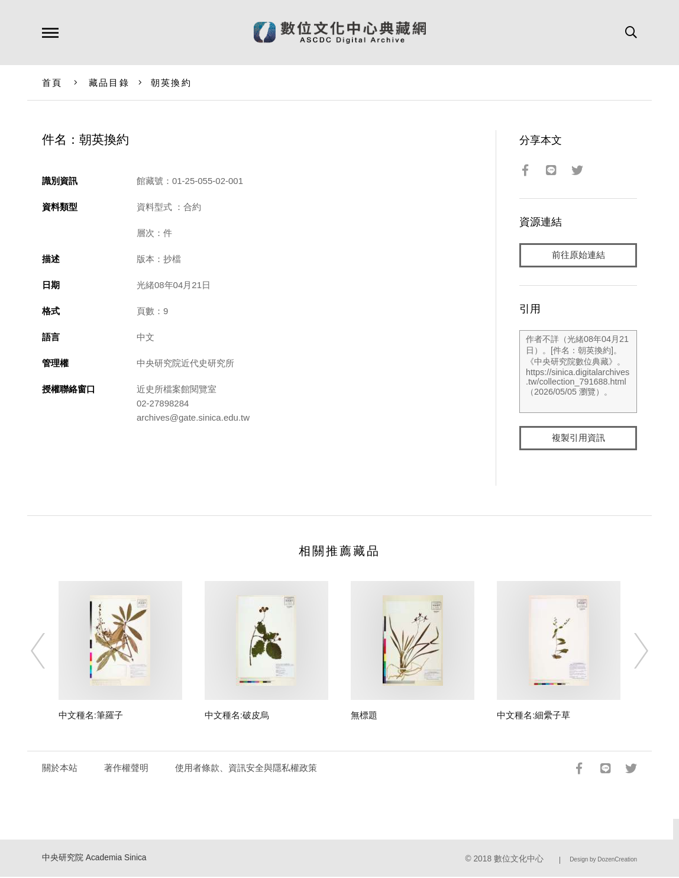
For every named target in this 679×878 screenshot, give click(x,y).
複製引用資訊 (578, 439)
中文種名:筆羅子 (91, 716)
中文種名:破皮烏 (237, 716)
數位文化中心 (519, 859)
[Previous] (48, 652)
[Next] (630, 652)
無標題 (364, 716)
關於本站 (59, 769)
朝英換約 (171, 83)
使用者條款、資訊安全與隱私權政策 (246, 769)
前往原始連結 (578, 255)
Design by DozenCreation (603, 860)
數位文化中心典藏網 (340, 32)
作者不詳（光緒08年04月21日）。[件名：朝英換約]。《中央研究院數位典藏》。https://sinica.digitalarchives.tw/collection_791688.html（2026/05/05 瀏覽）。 (578, 372)
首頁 (52, 83)
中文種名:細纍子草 (533, 716)
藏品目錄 (109, 83)
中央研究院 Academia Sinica (94, 858)
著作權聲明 (126, 769)
